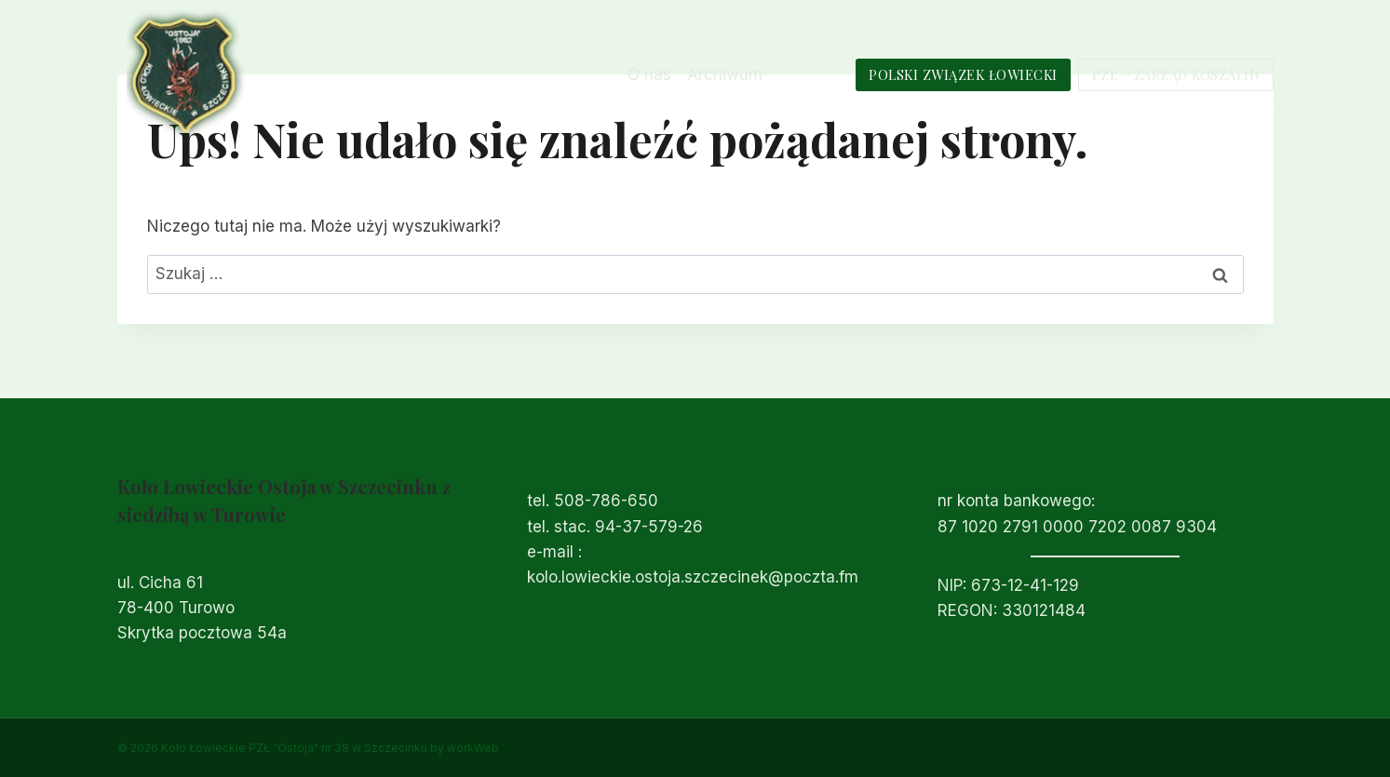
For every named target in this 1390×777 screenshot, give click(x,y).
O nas (649, 74)
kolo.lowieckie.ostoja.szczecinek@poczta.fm (692, 577)
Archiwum (724, 74)
